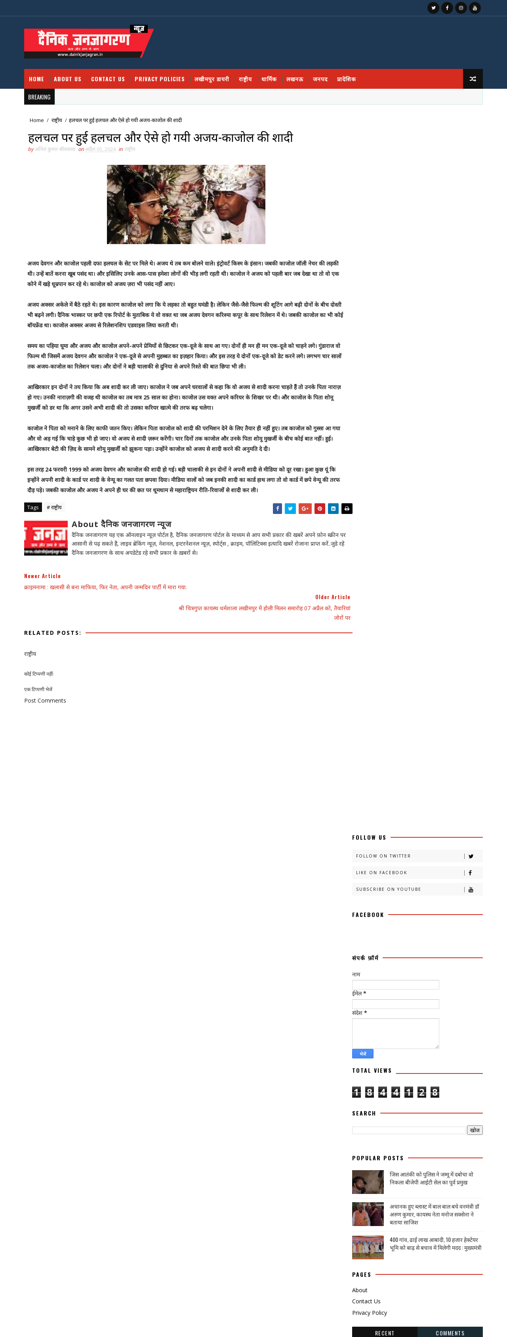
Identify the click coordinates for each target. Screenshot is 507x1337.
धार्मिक (270, 75)
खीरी (358, 800)
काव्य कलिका (397, 758)
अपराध (433, 730)
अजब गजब (363, 730)
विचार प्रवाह (447, 1008)
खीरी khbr (452, 814)
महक (405, 952)
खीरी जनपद (410, 814)
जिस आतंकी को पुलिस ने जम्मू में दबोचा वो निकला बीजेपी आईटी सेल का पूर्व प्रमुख (430, 457)
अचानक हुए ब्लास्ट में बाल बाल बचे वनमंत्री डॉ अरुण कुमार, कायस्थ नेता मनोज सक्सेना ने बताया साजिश (433, 493)
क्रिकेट (400, 786)
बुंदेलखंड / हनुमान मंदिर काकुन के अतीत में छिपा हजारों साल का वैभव (416, 1269)
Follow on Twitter (418, 135)
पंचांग (430, 883)
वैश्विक (360, 1022)
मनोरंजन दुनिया (367, 952)
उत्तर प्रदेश (400, 744)
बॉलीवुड (361, 939)
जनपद (321, 75)
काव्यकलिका (364, 772)
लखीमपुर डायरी (213, 75)
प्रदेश (390, 897)
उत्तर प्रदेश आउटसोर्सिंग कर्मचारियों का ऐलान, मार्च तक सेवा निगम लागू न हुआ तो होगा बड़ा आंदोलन (419, 1237)
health (436, 1091)
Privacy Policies (161, 75)
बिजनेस (430, 925)
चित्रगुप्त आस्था (366, 855)
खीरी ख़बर (439, 800)
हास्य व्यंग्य (429, 1077)
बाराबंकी (361, 925)
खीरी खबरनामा (367, 814)
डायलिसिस (445, 869)
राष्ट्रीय (247, 75)
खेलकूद (360, 841)
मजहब (426, 939)
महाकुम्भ (361, 966)
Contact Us (110, 75)
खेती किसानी (400, 828)
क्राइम (400, 772)
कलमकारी (441, 744)
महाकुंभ (437, 952)
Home (38, 75)
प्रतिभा (360, 897)
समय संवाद (430, 1036)
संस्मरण (393, 1036)
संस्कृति (360, 1036)
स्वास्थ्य (360, 1077)
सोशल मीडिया (397, 1063)
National (402, 1105)
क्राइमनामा (363, 786)
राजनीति (428, 966)
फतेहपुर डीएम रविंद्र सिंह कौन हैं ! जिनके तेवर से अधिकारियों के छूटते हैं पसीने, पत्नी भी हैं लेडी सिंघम (415, 1175)
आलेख (360, 744)
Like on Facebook (418, 152)
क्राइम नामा (435, 772)
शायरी (397, 1022)
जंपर (403, 855)
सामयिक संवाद (398, 1049)
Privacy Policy (368, 592)
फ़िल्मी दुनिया (402, 911)
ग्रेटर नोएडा (397, 841)
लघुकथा (410, 1008)
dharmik (394, 1091)
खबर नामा (435, 786)
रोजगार (360, 994)
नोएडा (397, 883)
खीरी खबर (392, 800)
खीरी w (361, 828)
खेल (435, 828)
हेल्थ (358, 1091)
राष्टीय (359, 980)
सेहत (358, 1063)
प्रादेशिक (348, 75)
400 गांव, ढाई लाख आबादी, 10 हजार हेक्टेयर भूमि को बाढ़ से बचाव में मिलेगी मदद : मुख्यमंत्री (434, 522)
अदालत (400, 730)
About (358, 569)
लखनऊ (296, 75)
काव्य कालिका (443, 758)
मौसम (395, 966)
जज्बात (434, 855)
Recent (383, 611)
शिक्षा (428, 1022)
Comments (448, 611)
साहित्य (436, 1049)
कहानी (360, 758)
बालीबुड (396, 925)
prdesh (445, 1105)
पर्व (459, 883)
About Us (69, 75)
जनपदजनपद (405, 869)
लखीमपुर (434, 994)
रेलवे (425, 980)
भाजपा (393, 939)
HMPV (361, 1105)
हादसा (394, 1077)
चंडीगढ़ (432, 841)
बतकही (440, 911)
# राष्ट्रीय (55, 505)
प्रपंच (427, 897)
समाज (359, 1049)
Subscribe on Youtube (418, 169)
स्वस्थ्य (434, 1063)
